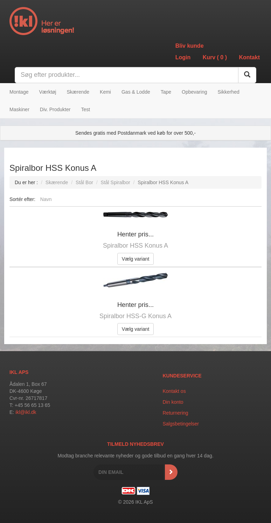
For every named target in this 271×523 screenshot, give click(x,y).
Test (85, 109)
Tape (166, 92)
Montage (18, 92)
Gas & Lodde (135, 92)
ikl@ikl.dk (25, 412)
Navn (46, 199)
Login (183, 57)
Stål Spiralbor (115, 182)
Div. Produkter (55, 109)
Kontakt (249, 57)
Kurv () (215, 57)
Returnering (175, 413)
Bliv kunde (189, 46)
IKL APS (18, 372)
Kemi (105, 92)
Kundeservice (182, 375)
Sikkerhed (228, 92)
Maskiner (19, 109)
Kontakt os (174, 391)
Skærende (78, 92)
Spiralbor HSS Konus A (135, 245)
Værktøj (47, 92)
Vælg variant (136, 259)
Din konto (173, 402)
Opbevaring (194, 92)
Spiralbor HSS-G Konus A (135, 316)
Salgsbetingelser (181, 424)
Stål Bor (84, 182)
